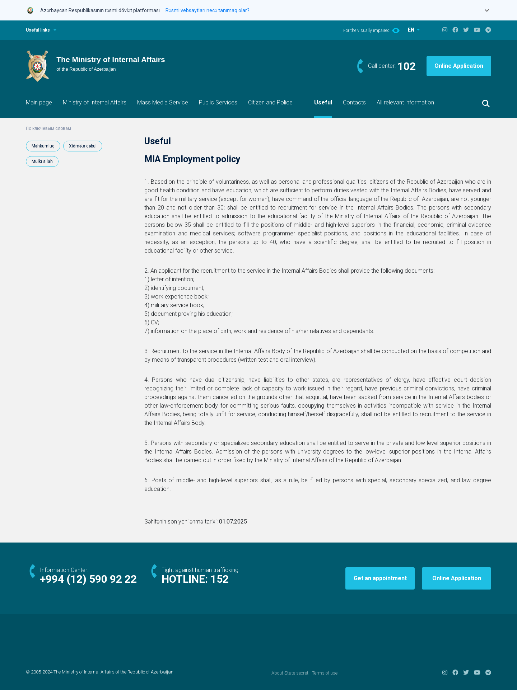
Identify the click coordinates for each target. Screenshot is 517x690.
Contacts (354, 102)
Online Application (458, 65)
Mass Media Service (162, 102)
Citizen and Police (270, 102)
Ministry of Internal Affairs (94, 102)
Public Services (218, 102)
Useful (323, 102)
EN (411, 30)
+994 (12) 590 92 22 (88, 579)
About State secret (289, 673)
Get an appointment (380, 578)
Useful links (38, 30)
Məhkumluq (43, 146)
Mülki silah (42, 161)
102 (406, 66)
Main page (39, 102)
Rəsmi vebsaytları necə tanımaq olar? (208, 10)
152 (219, 579)
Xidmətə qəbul (83, 146)
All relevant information (405, 102)
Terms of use (324, 673)
